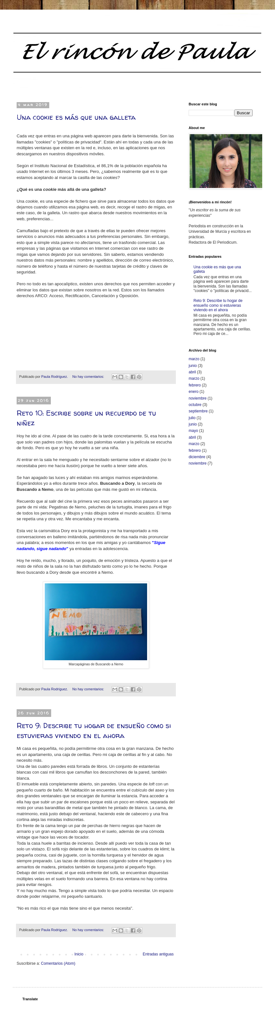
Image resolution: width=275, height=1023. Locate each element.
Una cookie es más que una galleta (76, 117)
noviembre (198, 398)
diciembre (197, 457)
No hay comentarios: (88, 376)
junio (193, 365)
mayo (193, 430)
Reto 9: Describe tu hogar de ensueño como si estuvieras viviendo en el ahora (94, 730)
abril (192, 372)
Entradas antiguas (158, 954)
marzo (194, 359)
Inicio (79, 954)
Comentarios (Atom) (58, 963)
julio (192, 418)
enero (194, 391)
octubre (195, 404)
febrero (195, 385)
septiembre (198, 411)
